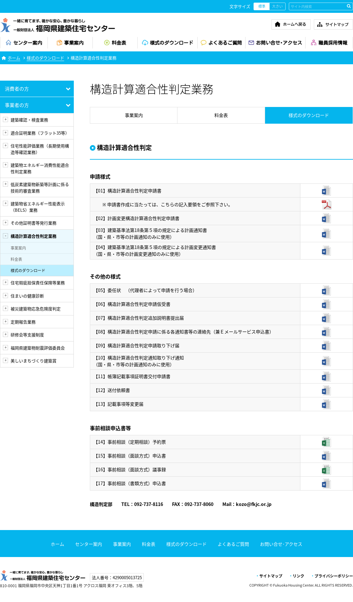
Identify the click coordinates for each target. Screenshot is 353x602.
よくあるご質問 (233, 544)
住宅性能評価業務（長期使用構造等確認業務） (40, 149)
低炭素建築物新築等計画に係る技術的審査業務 (40, 187)
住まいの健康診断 (27, 296)
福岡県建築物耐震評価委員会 (38, 348)
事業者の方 (17, 105)
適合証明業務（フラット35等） (40, 133)
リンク (298, 576)
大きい (277, 6)
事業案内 (18, 248)
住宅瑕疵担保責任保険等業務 (38, 282)
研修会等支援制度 (27, 335)
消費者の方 (17, 88)
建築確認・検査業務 (29, 120)
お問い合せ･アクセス (281, 544)
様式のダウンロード (45, 58)
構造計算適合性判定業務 (33, 236)
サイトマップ (270, 576)
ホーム (14, 58)
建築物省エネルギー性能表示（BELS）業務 (38, 206)
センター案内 (88, 544)
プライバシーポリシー (333, 576)
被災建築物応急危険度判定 (36, 308)
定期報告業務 (23, 322)
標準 (261, 6)
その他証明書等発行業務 (33, 223)
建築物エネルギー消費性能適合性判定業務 (40, 168)
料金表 (16, 259)
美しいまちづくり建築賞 (33, 361)
